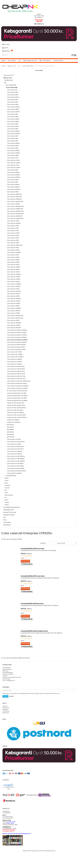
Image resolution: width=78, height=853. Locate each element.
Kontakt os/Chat (58, 60)
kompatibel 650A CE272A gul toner (32, 604)
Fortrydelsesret (6, 667)
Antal (23, 558)
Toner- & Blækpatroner (9, 680)
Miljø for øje (6, 671)
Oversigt (5, 675)
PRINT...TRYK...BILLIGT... (45, 60)
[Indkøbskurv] (39, 51)
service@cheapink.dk (9, 830)
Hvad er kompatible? (8, 674)
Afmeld (11, 696)
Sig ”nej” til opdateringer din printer (12, 677)
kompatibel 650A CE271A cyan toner (33, 576)
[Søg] (74, 55)
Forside (3, 60)
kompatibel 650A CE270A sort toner (33, 549)
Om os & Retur (12, 60)
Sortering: (43, 543)
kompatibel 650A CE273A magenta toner (34, 632)
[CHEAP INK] (20, 8)
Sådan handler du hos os (30, 60)
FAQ (19, 60)
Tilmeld (5, 696)
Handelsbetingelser (8, 672)
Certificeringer (6, 679)
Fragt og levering (7, 669)
